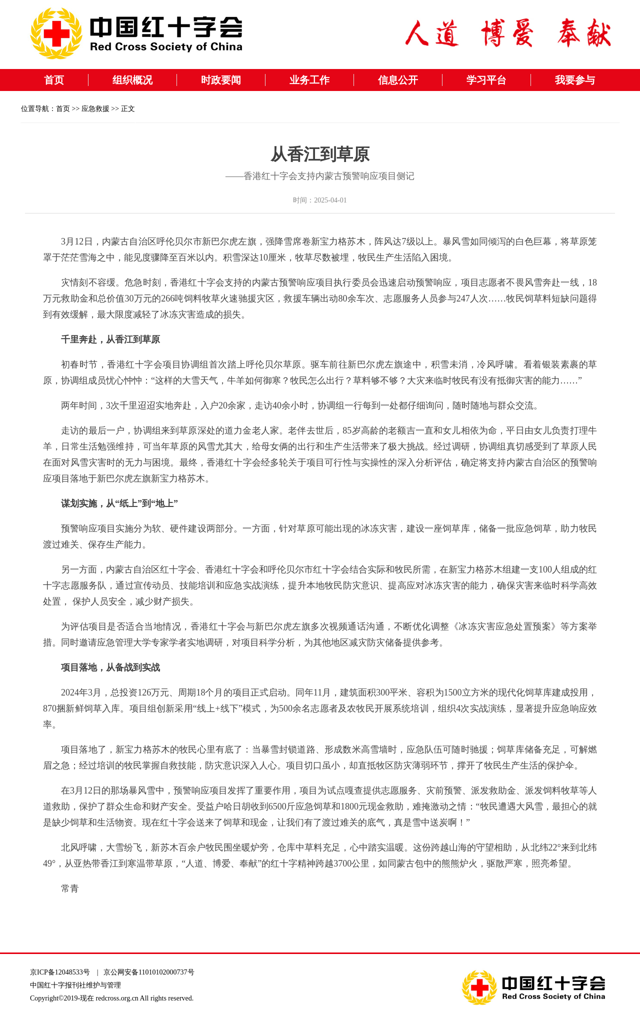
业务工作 (310, 80)
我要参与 (575, 80)
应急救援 (96, 108)
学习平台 (486, 80)
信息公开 (398, 80)
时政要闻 (221, 80)
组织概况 (132, 80)
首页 (54, 80)
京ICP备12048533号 (60, 972)
